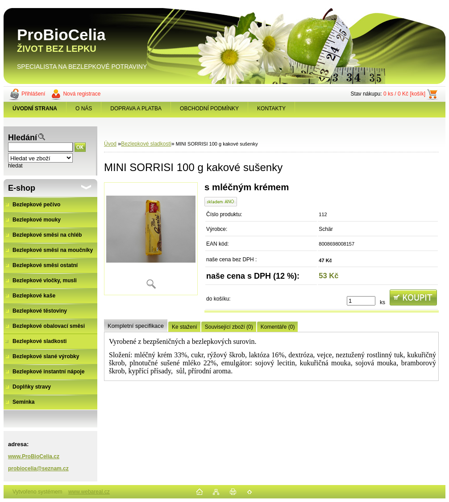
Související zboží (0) (229, 327)
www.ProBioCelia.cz (33, 456)
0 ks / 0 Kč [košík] (404, 94)
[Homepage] (35, 108)
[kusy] (361, 300)
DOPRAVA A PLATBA (136, 108)
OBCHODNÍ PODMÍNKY (209, 108)
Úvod (110, 144)
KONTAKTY (271, 108)
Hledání (22, 137)
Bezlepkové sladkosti (146, 144)
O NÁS (83, 108)
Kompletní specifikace (136, 325)
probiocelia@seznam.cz (38, 468)
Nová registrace (81, 94)
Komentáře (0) (278, 327)
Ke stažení (184, 327)
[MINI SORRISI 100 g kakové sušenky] (150, 239)
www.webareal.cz (89, 492)
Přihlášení (33, 94)
